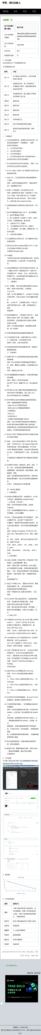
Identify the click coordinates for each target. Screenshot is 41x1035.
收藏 (32, 955)
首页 (16, 11)
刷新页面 (30, 973)
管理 (34, 11)
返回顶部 (37, 973)
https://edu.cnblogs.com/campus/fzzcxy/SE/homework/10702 (26, 36)
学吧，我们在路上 (11, 3)
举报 (36, 955)
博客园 (5, 11)
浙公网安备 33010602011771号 (13, 1030)
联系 (25, 11)
